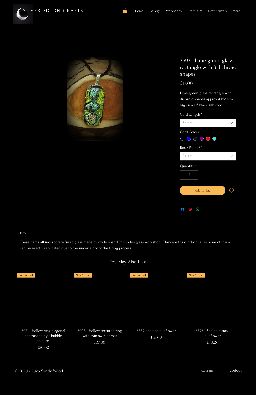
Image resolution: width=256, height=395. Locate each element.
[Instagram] (205, 370)
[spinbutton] (189, 174)
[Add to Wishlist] (231, 190)
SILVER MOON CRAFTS (53, 10)
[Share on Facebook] (182, 209)
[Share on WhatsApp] (197, 209)
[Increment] (194, 174)
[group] (128, 313)
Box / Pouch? (191, 147)
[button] (124, 10)
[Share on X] (205, 209)
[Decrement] (184, 174)
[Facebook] (235, 370)
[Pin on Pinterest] (190, 209)
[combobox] (208, 123)
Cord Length (191, 114)
